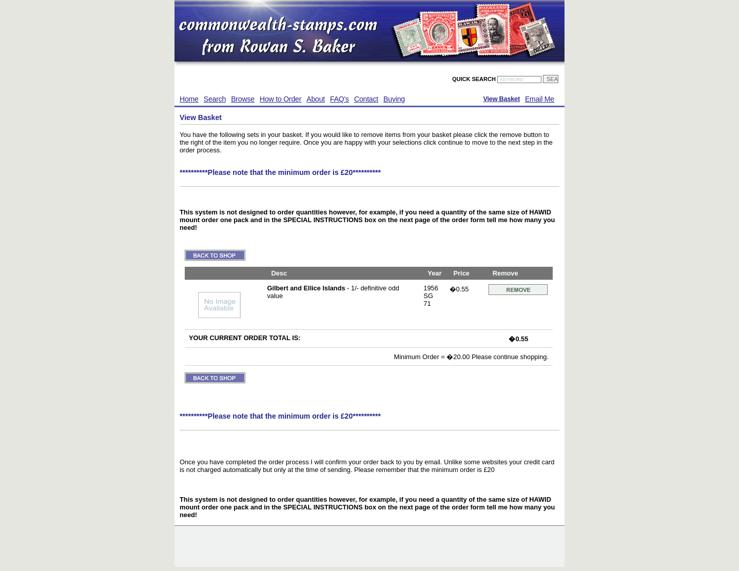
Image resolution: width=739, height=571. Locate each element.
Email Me (539, 99)
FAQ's (339, 99)
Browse (243, 99)
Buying (394, 99)
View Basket (501, 99)
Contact (366, 99)
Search (215, 99)
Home (189, 99)
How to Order (280, 99)
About (315, 99)
